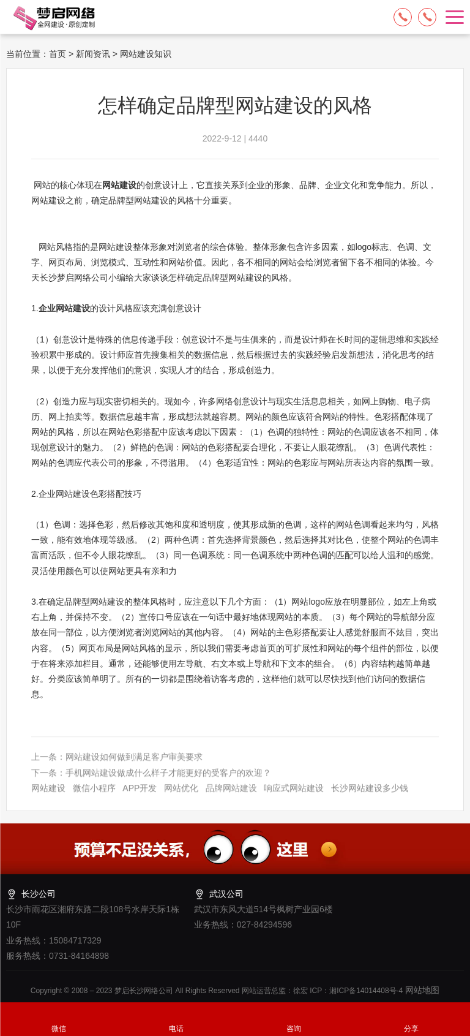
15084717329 (403, 17)
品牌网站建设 (231, 797)
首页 (57, 54)
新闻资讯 (93, 54)
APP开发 (139, 797)
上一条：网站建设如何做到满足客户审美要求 (117, 766)
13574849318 (427, 17)
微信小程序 (94, 797)
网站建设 (119, 185)
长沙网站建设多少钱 (369, 797)
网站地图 (421, 990)
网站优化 (181, 797)
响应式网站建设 (294, 797)
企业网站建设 (64, 308)
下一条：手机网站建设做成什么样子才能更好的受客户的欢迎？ (151, 782)
